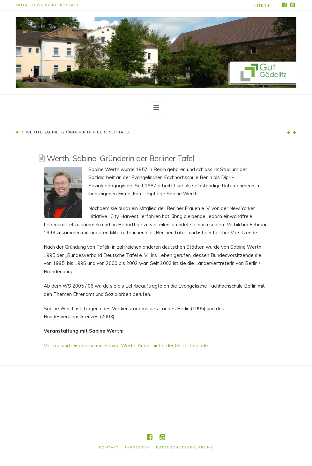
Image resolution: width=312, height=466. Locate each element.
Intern (261, 5)
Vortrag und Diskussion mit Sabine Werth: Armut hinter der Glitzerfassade (126, 345)
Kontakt (69, 5)
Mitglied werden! (36, 5)
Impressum (137, 447)
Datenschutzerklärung (184, 447)
